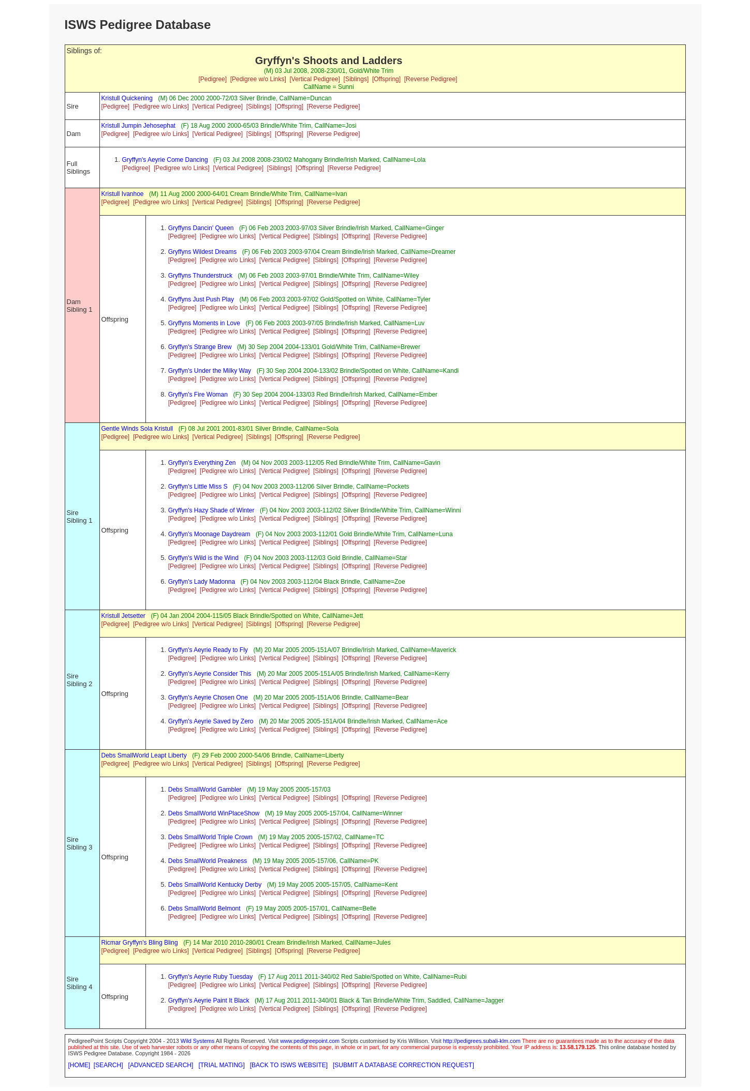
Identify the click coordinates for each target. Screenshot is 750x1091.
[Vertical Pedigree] (314, 79)
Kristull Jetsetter (123, 615)
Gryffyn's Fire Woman (198, 394)
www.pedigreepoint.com (310, 1041)
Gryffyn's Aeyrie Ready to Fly (208, 650)
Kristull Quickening (127, 98)
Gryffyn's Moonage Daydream (209, 534)
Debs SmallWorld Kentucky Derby (215, 884)
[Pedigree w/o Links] (258, 79)
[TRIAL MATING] (221, 1065)
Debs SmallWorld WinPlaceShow (214, 813)
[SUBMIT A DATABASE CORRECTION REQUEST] (403, 1065)
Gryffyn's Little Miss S (198, 486)
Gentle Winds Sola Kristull (137, 428)
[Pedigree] (212, 79)
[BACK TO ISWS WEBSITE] (289, 1065)
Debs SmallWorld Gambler (205, 789)
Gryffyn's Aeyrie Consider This (210, 673)
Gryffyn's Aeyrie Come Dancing (165, 159)
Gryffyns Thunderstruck (200, 275)
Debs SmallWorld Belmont (204, 908)
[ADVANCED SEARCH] (161, 1065)
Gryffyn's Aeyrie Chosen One (208, 697)
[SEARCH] (108, 1065)
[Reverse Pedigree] (431, 79)
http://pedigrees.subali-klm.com (482, 1041)
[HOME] (79, 1065)
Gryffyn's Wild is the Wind (203, 558)
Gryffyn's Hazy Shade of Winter (211, 510)
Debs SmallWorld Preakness (207, 861)
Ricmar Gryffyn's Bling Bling (139, 942)
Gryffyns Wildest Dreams (202, 251)
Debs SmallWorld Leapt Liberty (144, 755)
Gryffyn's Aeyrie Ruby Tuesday (210, 976)
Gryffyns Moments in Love (204, 323)
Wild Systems (198, 1041)
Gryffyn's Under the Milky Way (209, 370)
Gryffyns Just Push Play (201, 299)
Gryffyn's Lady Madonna (201, 581)
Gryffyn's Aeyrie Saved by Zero (211, 721)
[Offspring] (386, 79)
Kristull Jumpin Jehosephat (138, 125)
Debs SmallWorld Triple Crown (210, 837)
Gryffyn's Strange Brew (200, 347)
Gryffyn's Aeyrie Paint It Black (208, 1000)
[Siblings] (356, 79)
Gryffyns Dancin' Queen (201, 228)
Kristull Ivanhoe (122, 194)
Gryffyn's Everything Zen (202, 462)
